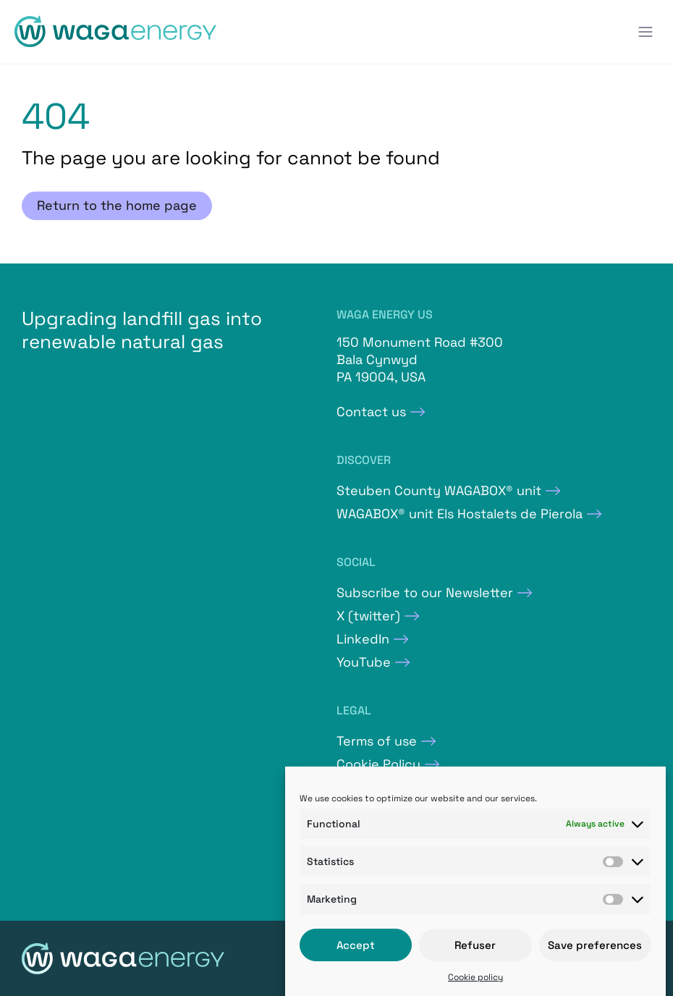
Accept (355, 945)
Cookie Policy (378, 764)
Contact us (371, 411)
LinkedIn (362, 638)
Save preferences (595, 945)
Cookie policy (475, 977)
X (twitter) (368, 615)
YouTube (363, 662)
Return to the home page (117, 206)
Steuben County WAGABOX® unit (438, 490)
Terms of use (376, 741)
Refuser (475, 945)
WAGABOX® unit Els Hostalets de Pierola (459, 513)
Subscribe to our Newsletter (424, 592)
